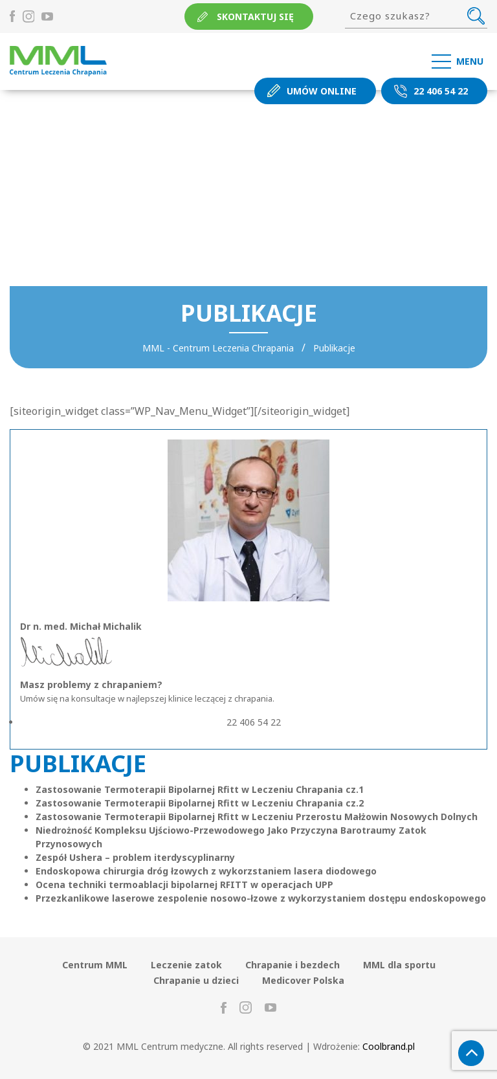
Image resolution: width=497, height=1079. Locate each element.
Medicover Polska (303, 980)
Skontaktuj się (255, 16)
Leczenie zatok (186, 965)
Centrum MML (94, 965)
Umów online (322, 91)
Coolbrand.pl (388, 1046)
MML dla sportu (399, 965)
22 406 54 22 (441, 91)
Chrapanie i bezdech (292, 965)
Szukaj (476, 15)
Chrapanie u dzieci (196, 980)
